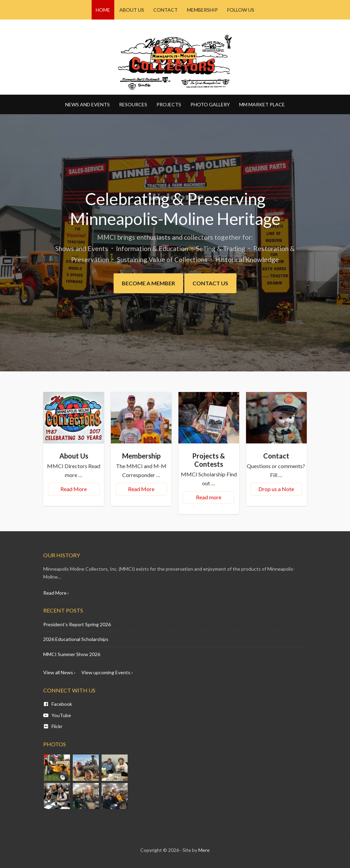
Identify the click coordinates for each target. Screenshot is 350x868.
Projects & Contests (208, 460)
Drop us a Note (276, 489)
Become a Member (148, 283)
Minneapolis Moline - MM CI (175, 62)
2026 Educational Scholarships (75, 639)
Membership (141, 456)
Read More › (56, 593)
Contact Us (210, 283)
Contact (276, 456)
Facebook (57, 704)
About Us (73, 456)
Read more (208, 497)
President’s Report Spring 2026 (77, 624)
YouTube (57, 715)
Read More (73, 489)
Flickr (52, 726)
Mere (204, 850)
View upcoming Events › (107, 672)
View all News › (59, 672)
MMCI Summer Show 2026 (71, 654)
